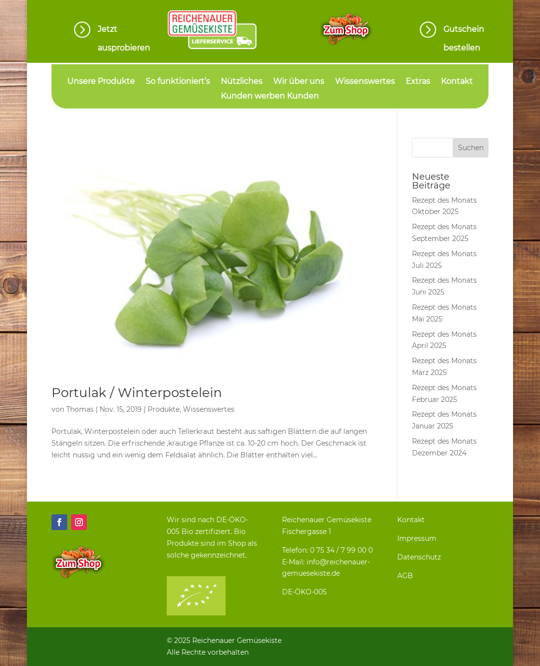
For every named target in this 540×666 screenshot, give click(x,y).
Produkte (164, 409)
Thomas (80, 409)
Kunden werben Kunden (270, 97)
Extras (418, 82)
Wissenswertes (365, 82)
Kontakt (457, 82)
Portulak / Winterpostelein (136, 392)
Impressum (417, 538)
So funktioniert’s (178, 82)
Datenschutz (419, 557)
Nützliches (241, 82)
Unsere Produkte (101, 82)
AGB (405, 575)
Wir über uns (298, 82)
